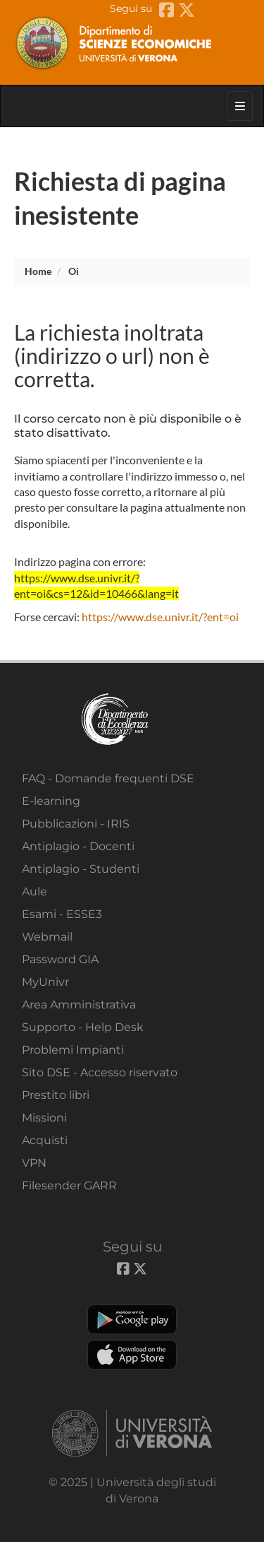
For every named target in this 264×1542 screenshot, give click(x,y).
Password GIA (60, 959)
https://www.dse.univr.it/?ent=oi (160, 616)
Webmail (47, 936)
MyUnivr (45, 982)
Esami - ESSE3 (62, 914)
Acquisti (45, 1140)
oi (73, 271)
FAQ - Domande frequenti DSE (108, 778)
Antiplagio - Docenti (78, 846)
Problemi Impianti (73, 1050)
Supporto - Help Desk (83, 1027)
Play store (132, 1319)
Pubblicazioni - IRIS (76, 823)
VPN (34, 1163)
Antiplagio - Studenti (80, 869)
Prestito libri (55, 1095)
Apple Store (132, 1355)
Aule (34, 891)
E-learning (51, 801)
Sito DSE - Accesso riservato (99, 1072)
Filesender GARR (69, 1185)
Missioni (44, 1117)
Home (38, 271)
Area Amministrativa (79, 1004)
